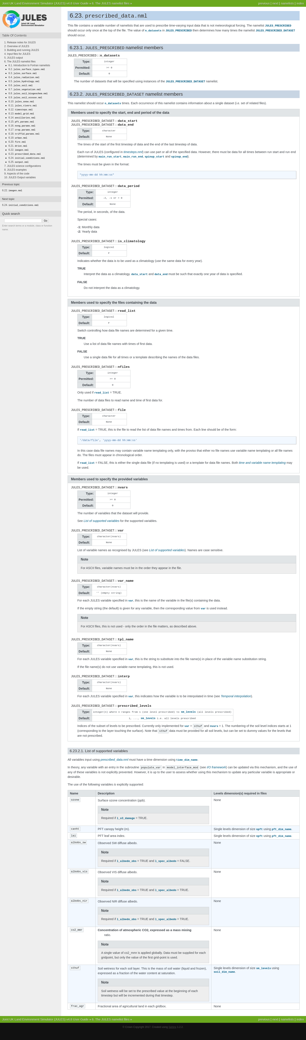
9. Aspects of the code (16, 168)
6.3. (22, 73)
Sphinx (172, 1035)
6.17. (21, 126)
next (275, 3)
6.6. (20, 84)
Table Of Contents (14, 35)
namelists (287, 3)
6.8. (28, 92)
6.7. (24, 88)
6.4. (24, 76)
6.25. (18, 157)
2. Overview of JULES (16, 46)
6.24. (26, 153)
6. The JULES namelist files (110, 3)
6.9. (25, 95)
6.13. (21, 111)
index (300, 3)
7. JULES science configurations (22, 160)
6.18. (24, 130)
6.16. (21, 122)
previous (264, 3)
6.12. (20, 107)
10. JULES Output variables (20, 172)
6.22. (18, 145)
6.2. (26, 69)
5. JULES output (13, 57)
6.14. (21, 115)
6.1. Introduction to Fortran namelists (29, 65)
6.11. (22, 103)
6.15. (21, 118)
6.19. (17, 134)
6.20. (17, 137)
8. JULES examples (15, 164)
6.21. (17, 141)
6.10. (21, 99)
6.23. (24, 149)
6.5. (24, 80)
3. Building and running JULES (21, 50)
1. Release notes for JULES (20, 42)
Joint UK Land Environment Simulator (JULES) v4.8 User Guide (45, 3)
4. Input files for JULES (17, 53)
